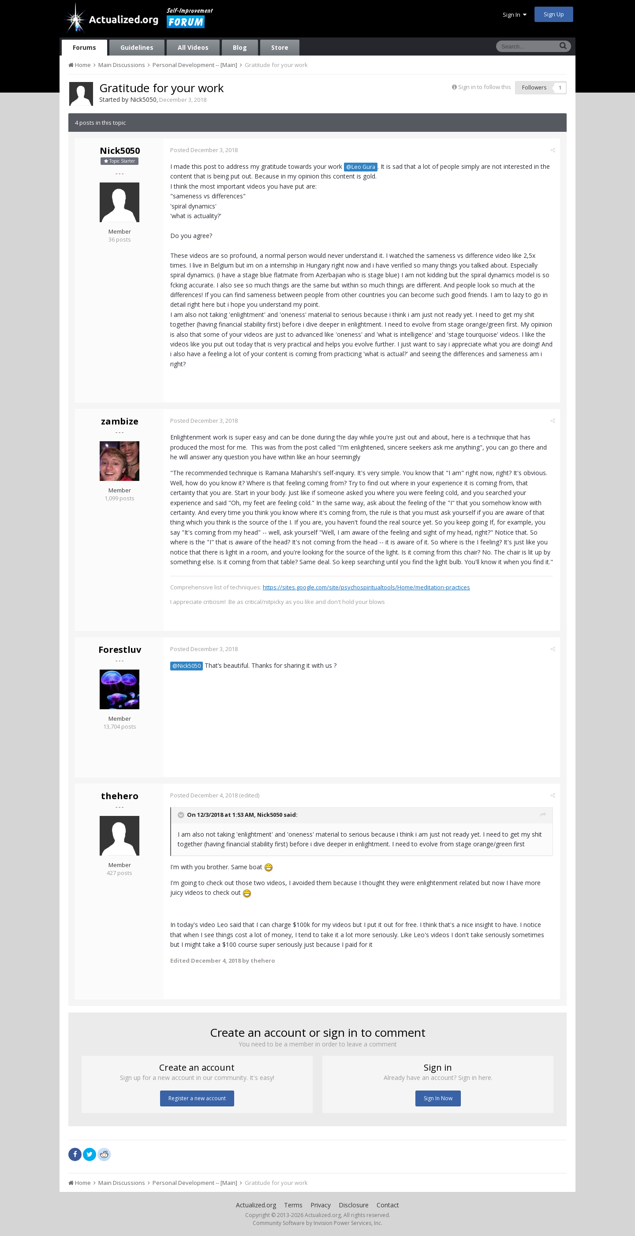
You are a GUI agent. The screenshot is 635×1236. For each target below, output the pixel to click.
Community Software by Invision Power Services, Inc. (317, 1223)
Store (279, 47)
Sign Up (554, 14)
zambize (119, 421)
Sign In (515, 15)
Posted (204, 150)
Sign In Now (438, 1098)
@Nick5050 (186, 666)
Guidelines (136, 47)
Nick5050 (143, 99)
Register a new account (197, 1098)
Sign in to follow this (484, 87)
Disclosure (354, 1205)
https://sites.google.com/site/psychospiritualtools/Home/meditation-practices (366, 587)
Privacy (320, 1205)
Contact (388, 1205)
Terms (293, 1205)
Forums (84, 47)
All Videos (193, 47)
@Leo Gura (360, 167)
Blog (240, 47)
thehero (119, 796)
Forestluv (119, 649)
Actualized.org (256, 1205)
